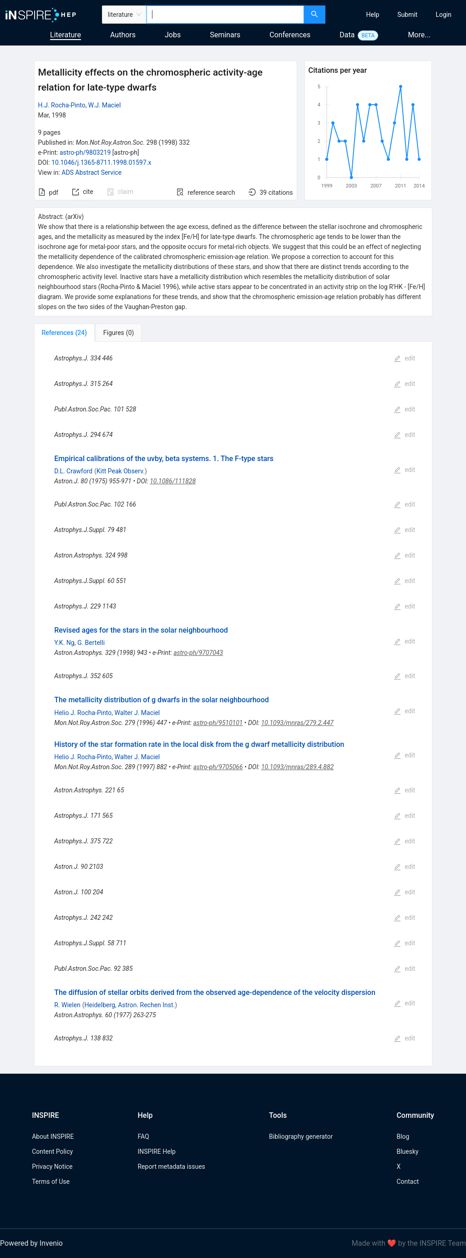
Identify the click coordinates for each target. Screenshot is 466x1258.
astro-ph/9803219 (85, 152)
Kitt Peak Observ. (120, 471)
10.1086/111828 (173, 481)
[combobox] (225, 14)
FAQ (143, 1136)
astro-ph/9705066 (218, 767)
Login (443, 14)
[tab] (64, 333)
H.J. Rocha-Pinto (62, 105)
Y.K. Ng (64, 642)
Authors (123, 34)
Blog (402, 1136)
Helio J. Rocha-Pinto (82, 712)
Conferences (289, 34)
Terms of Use (51, 1181)
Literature (65, 34)
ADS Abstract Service (91, 172)
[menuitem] (373, 14)
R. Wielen (67, 1005)
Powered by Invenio (31, 1243)
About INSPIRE (53, 1136)
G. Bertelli (91, 642)
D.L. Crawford (73, 471)
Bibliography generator (301, 1136)
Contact (407, 1181)
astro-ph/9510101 (218, 722)
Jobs (173, 34)
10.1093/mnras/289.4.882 (297, 767)
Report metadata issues (171, 1166)
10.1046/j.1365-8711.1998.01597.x (101, 162)
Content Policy (52, 1151)
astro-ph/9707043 (198, 652)
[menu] (397, 14)
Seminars (225, 34)
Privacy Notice (52, 1166)
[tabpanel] (233, 704)
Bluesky (407, 1151)
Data (347, 34)
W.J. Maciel (104, 105)
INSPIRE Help (156, 1151)
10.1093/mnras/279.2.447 (297, 722)
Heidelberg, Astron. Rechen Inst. (130, 1005)
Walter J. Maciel (137, 712)
